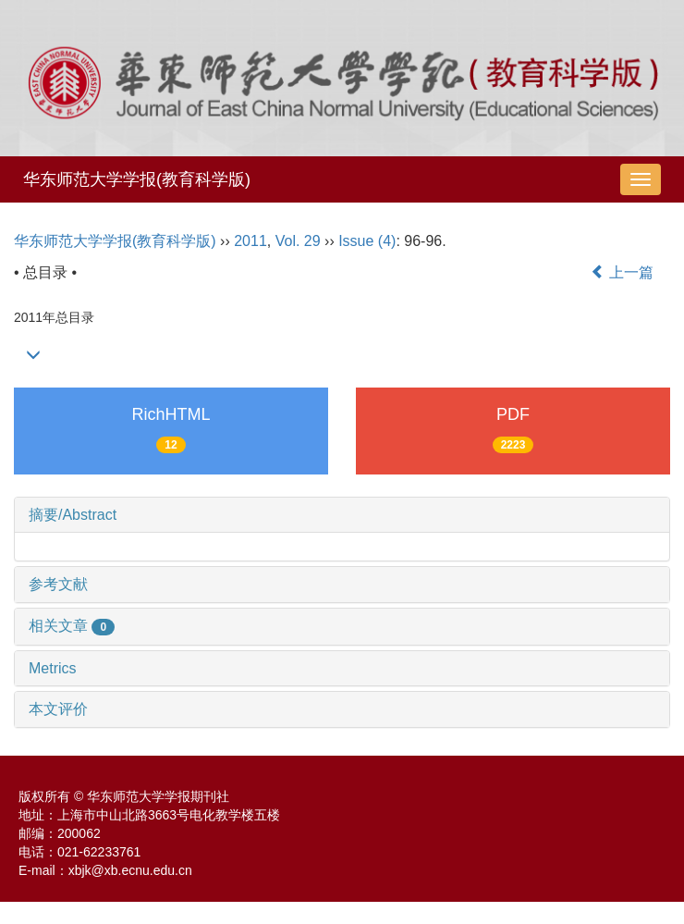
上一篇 (622, 272)
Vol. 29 (298, 241)
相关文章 (72, 626)
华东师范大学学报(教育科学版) (136, 179)
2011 (250, 241)
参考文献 (58, 584)
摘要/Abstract (72, 515)
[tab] (342, 515)
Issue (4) (367, 241)
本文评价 (58, 709)
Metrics (53, 668)
